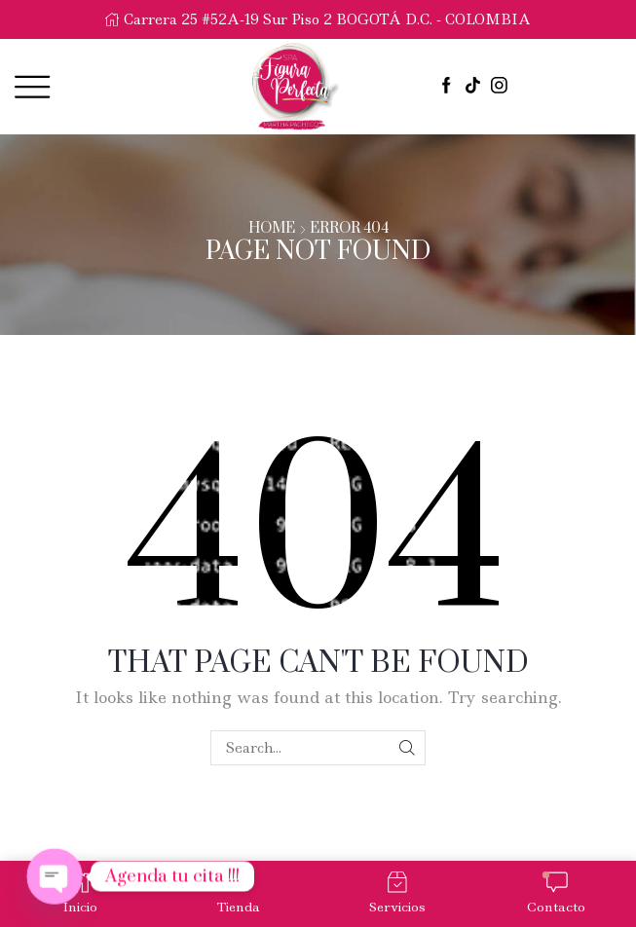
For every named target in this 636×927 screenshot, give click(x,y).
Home (271, 229)
